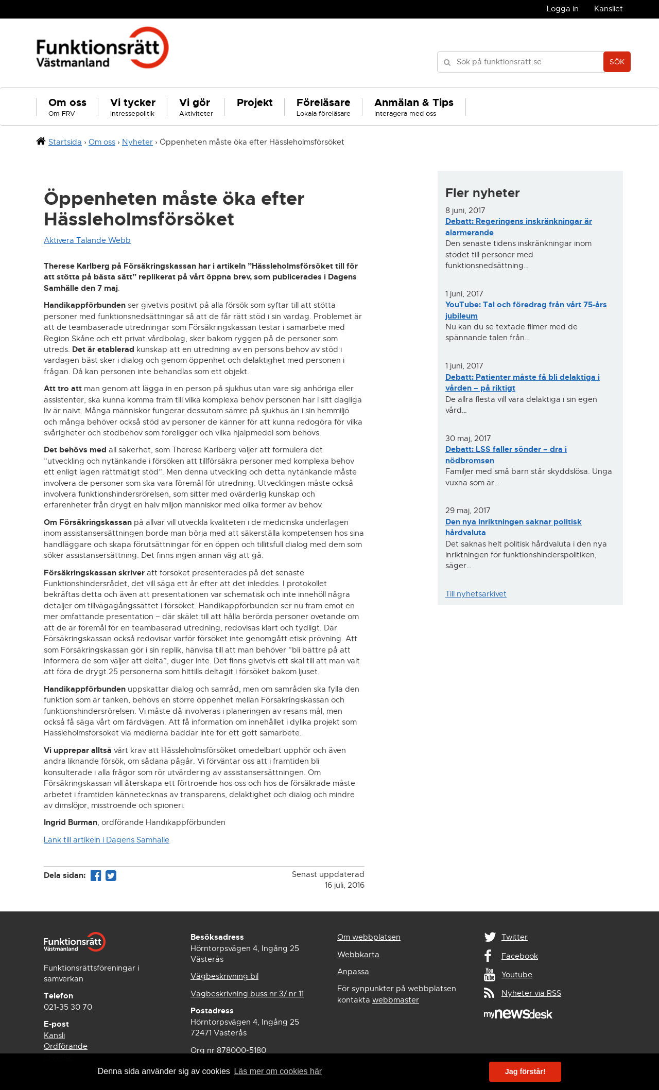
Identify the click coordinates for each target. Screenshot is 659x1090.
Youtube (516, 974)
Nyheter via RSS (531, 993)
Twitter (514, 937)
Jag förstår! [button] (525, 1071)
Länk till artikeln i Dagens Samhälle (106, 840)
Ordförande (66, 1046)
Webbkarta (358, 954)
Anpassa (353, 971)
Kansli (54, 1035)
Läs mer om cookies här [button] (278, 1071)
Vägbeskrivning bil (224, 976)
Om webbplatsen (369, 937)
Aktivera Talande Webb (87, 240)
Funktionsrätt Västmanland (102, 53)
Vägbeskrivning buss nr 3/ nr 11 (247, 993)
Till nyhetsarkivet (476, 594)
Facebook (519, 956)
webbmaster (395, 1000)
